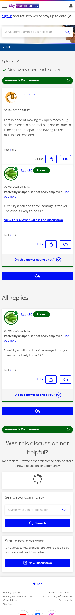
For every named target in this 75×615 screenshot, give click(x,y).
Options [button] (7, 61)
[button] (69, 92)
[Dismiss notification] (70, 16)
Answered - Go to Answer (37, 80)
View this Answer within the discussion (33, 220)
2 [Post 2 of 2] (10, 235)
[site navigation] (4, 6)
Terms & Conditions (60, 592)
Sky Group (9, 604)
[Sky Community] (24, 6)
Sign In (70, 7)
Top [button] (39, 584)
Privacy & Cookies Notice (17, 596)
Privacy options (12, 592)
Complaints (10, 600)
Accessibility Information (57, 596)
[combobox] (34, 32)
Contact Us (65, 600)
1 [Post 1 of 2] (10, 149)
